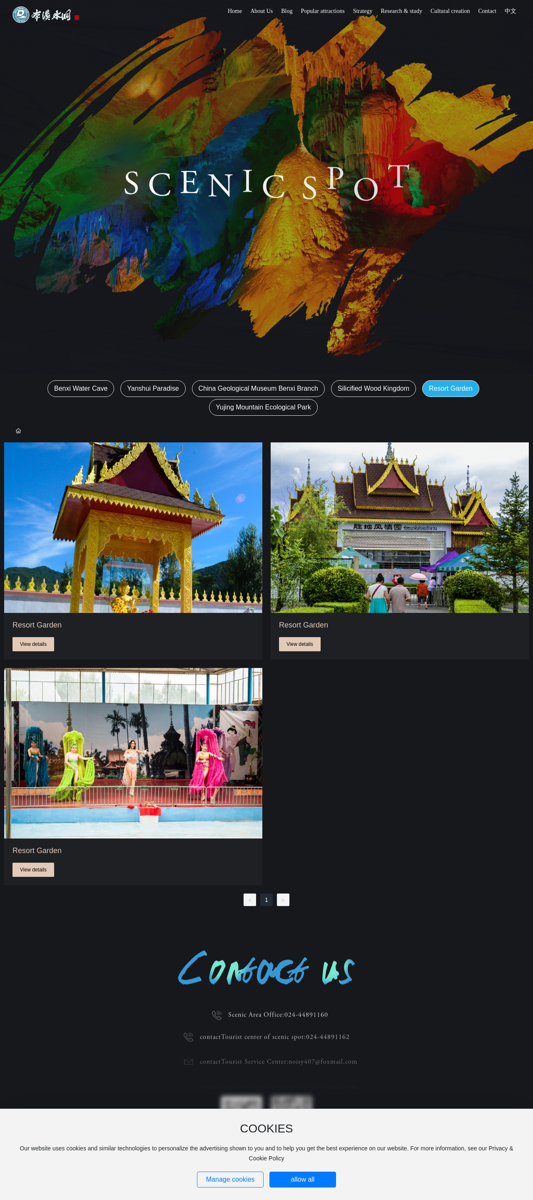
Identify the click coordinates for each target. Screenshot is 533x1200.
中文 (510, 11)
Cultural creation (450, 11)
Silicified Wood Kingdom (373, 388)
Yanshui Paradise (153, 388)
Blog (286, 11)
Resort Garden (451, 388)
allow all (302, 1179)
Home (235, 11)
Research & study (401, 11)
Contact (487, 11)
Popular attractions (322, 11)
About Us (261, 11)
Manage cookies (230, 1179)
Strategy (363, 11)
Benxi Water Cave (80, 388)
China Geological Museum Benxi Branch (258, 388)
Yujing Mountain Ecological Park (263, 407)
